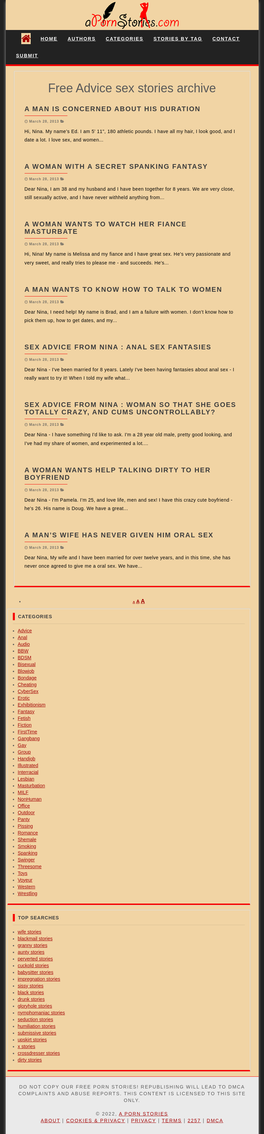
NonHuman (30, 799)
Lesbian (26, 779)
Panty (24, 819)
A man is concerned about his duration (113, 109)
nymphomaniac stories (41, 1012)
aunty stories (31, 952)
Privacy (143, 1120)
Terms (172, 1120)
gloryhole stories (35, 1006)
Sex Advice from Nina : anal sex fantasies (118, 347)
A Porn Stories (143, 1113)
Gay (22, 745)
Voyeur (25, 880)
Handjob (26, 758)
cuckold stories (33, 965)
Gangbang (29, 738)
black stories (31, 992)
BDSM (24, 657)
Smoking (27, 846)
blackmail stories (35, 938)
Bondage (27, 678)
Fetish (24, 718)
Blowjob (26, 671)
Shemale (27, 839)
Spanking (27, 853)
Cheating (27, 684)
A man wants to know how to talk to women (124, 289)
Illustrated (28, 765)
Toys (23, 873)
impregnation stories (39, 979)
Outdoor (26, 812)
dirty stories (30, 1060)
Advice (25, 630)
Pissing (25, 826)
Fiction (25, 725)
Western (26, 886)
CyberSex (28, 691)
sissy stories (30, 985)
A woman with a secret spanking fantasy (116, 166)
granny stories (33, 945)
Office (24, 806)
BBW (23, 651)
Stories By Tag (177, 38)
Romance (28, 833)
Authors (82, 38)
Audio (24, 644)
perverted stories (35, 959)
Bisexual (27, 664)
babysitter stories (36, 972)
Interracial (28, 772)
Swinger (26, 859)
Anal (22, 637)
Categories (125, 38)
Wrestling (27, 893)
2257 (194, 1120)
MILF (23, 792)
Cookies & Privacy (95, 1120)
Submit (27, 55)
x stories (26, 1046)
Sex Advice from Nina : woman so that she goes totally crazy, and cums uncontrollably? (130, 408)
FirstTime (27, 731)
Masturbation (31, 785)
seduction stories (35, 1019)
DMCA (215, 1120)
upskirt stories (32, 1039)
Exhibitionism (32, 704)
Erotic (24, 698)
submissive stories (37, 1033)
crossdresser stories (39, 1053)
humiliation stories (37, 1026)
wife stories (29, 932)
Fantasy (26, 711)
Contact (226, 38)
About (50, 1120)
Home (49, 38)
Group (24, 752)
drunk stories (31, 999)
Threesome (30, 866)
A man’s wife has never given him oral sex (119, 535)
